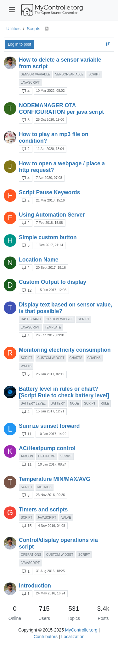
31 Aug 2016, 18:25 (50, 571)
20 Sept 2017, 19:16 (51, 267)
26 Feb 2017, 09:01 (50, 335)
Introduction (35, 585)
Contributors (46, 636)
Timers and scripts (43, 509)
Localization (72, 636)
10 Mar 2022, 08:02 (50, 90)
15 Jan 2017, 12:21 (50, 411)
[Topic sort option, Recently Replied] (108, 44)
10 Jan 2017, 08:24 (52, 464)
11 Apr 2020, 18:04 (50, 149)
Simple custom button (48, 237)
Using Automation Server (52, 215)
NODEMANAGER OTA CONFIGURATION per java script (61, 108)
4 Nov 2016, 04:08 (51, 525)
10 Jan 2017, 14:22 (52, 434)
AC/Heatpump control (47, 448)
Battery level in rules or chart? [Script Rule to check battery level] (64, 392)
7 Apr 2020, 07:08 (49, 177)
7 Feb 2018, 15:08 (49, 222)
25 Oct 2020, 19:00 (50, 119)
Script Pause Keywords (49, 192)
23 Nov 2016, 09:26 (50, 495)
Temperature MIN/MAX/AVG (54, 479)
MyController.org (81, 629)
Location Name (38, 260)
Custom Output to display (52, 282)
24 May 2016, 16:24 (50, 593)
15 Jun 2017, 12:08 (52, 290)
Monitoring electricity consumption (65, 350)
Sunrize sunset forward (49, 426)
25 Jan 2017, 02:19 (50, 374)
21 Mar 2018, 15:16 (50, 200)
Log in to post (19, 44)
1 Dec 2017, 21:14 (49, 245)
